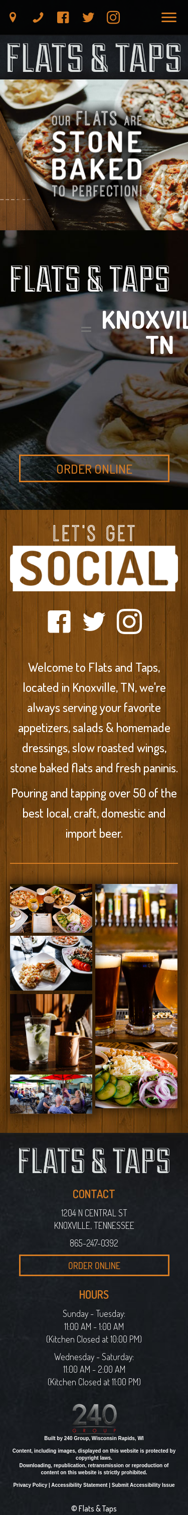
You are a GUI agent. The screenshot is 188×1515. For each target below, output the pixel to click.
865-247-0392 (94, 1243)
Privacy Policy (30, 1485)
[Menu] (168, 17)
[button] (13, 18)
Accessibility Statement (79, 1485)
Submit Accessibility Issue (143, 1485)
